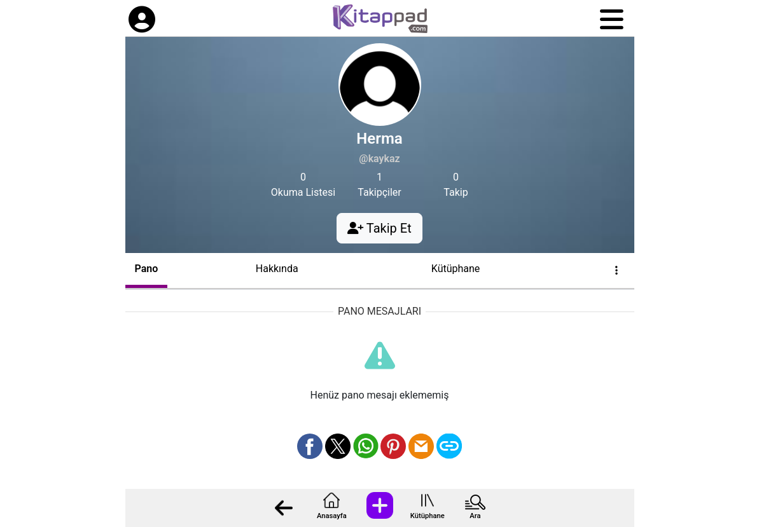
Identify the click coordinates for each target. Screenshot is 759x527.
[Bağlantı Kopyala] (449, 446)
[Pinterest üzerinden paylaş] (393, 446)
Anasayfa (332, 516)
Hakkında (277, 269)
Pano (146, 269)
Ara (475, 516)
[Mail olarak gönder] (421, 446)
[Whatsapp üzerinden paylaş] (366, 446)
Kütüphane (427, 516)
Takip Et (379, 228)
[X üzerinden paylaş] (338, 446)
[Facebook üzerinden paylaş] (310, 446)
